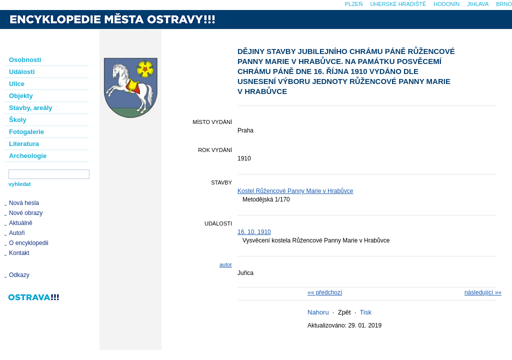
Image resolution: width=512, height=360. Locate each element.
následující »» (483, 292)
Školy (17, 120)
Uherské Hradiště (398, 4)
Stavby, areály (30, 108)
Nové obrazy (25, 213)
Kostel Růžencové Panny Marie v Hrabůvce (295, 191)
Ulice (16, 84)
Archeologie (27, 156)
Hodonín (447, 4)
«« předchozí (325, 292)
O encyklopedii (28, 243)
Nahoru (318, 312)
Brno (504, 4)
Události (21, 72)
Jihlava (477, 4)
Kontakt (19, 253)
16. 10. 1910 (254, 232)
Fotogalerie (26, 132)
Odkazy (19, 275)
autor (226, 265)
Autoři (16, 233)
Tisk (366, 312)
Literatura (24, 144)
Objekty (21, 96)
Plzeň (353, 4)
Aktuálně (20, 223)
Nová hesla (24, 203)
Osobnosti (25, 60)
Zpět (344, 312)
